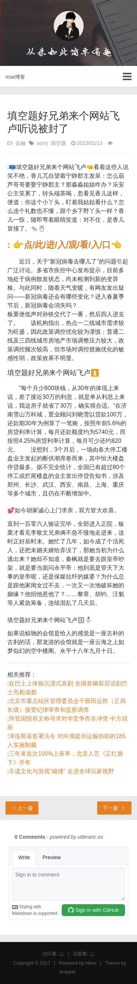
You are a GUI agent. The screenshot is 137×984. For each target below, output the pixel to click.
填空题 (58, 143)
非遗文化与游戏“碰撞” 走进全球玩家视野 (61, 771)
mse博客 (15, 77)
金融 (20, 143)
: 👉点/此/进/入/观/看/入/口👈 (64, 245)
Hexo (90, 963)
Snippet (67, 971)
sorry (42, 143)
